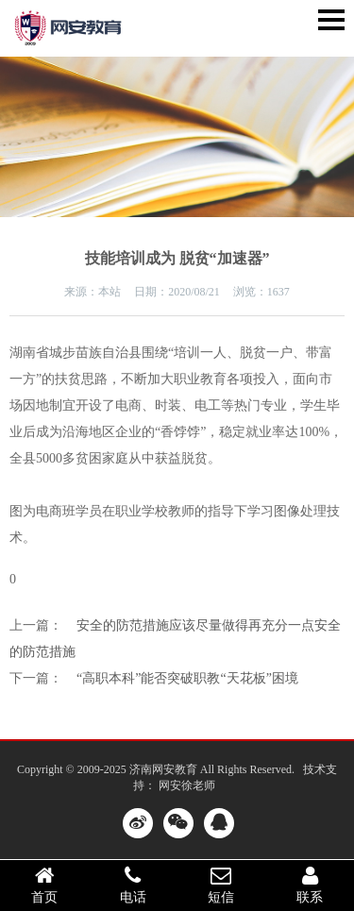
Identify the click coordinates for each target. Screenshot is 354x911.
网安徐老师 (187, 785)
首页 (44, 884)
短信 (221, 884)
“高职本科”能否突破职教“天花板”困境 (187, 678)
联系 (309, 884)
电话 (133, 884)
